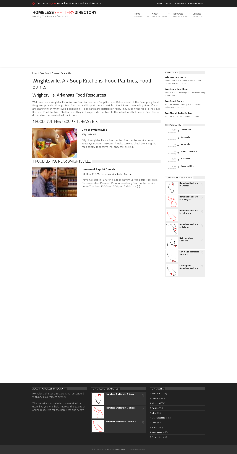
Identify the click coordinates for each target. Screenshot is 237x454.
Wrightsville (66, 72)
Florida (155, 408)
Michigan (156, 403)
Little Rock (186, 129)
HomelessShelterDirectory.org (118, 449)
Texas (154, 422)
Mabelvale (185, 137)
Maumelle (185, 144)
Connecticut (157, 437)
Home (159, 3)
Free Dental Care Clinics (176, 89)
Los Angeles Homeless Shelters (188, 267)
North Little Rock (189, 151)
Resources (179, 3)
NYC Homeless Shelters (186, 239)
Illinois (154, 427)
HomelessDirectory (64, 12)
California (156, 398)
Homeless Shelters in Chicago (188, 184)
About (168, 3)
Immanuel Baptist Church (98, 169)
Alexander (185, 158)
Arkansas (55, 72)
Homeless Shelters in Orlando (188, 225)
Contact (198, 15)
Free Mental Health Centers (178, 113)
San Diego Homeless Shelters (189, 253)
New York (156, 393)
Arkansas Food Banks (175, 77)
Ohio (154, 412)
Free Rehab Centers (174, 101)
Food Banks (44, 72)
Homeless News (195, 3)
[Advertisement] (118, 45)
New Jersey (157, 432)
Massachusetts (158, 417)
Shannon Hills (187, 166)
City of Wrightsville (94, 129)
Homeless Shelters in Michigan (188, 198)
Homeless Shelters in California (188, 212)
